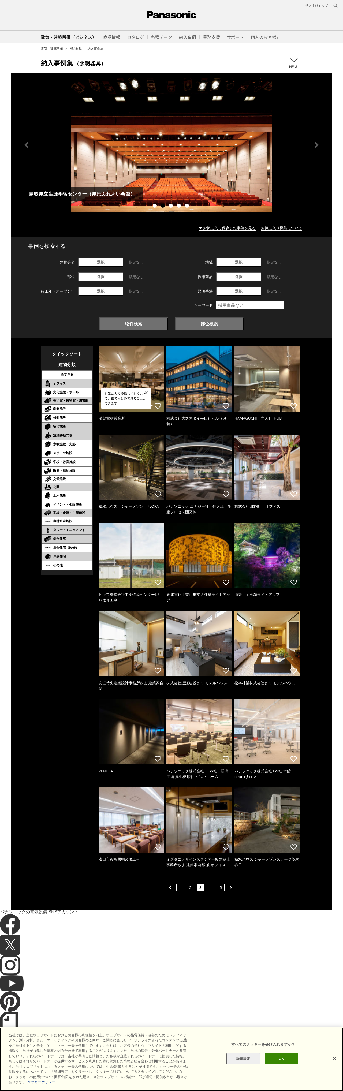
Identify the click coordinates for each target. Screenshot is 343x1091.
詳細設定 (243, 1059)
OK (281, 1059)
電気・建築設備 (52, 48)
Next (316, 145)
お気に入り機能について (281, 227)
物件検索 (133, 324)
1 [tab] (155, 206)
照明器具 (75, 48)
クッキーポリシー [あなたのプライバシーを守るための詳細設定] (41, 1082)
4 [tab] (179, 206)
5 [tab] (187, 206)
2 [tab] (163, 206)
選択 (101, 262)
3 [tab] (171, 206)
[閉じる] (334, 1058)
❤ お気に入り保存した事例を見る (227, 227)
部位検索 (209, 324)
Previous (26, 145)
